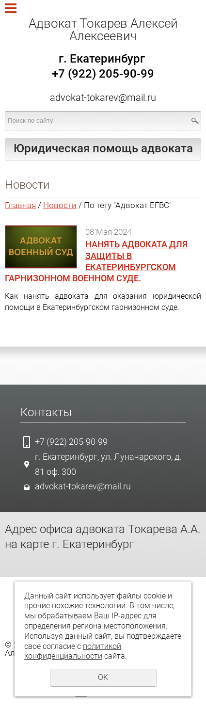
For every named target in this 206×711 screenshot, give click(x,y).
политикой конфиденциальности (72, 651)
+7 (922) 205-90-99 (71, 441)
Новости (60, 205)
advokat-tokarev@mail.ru (103, 97)
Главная (20, 205)
